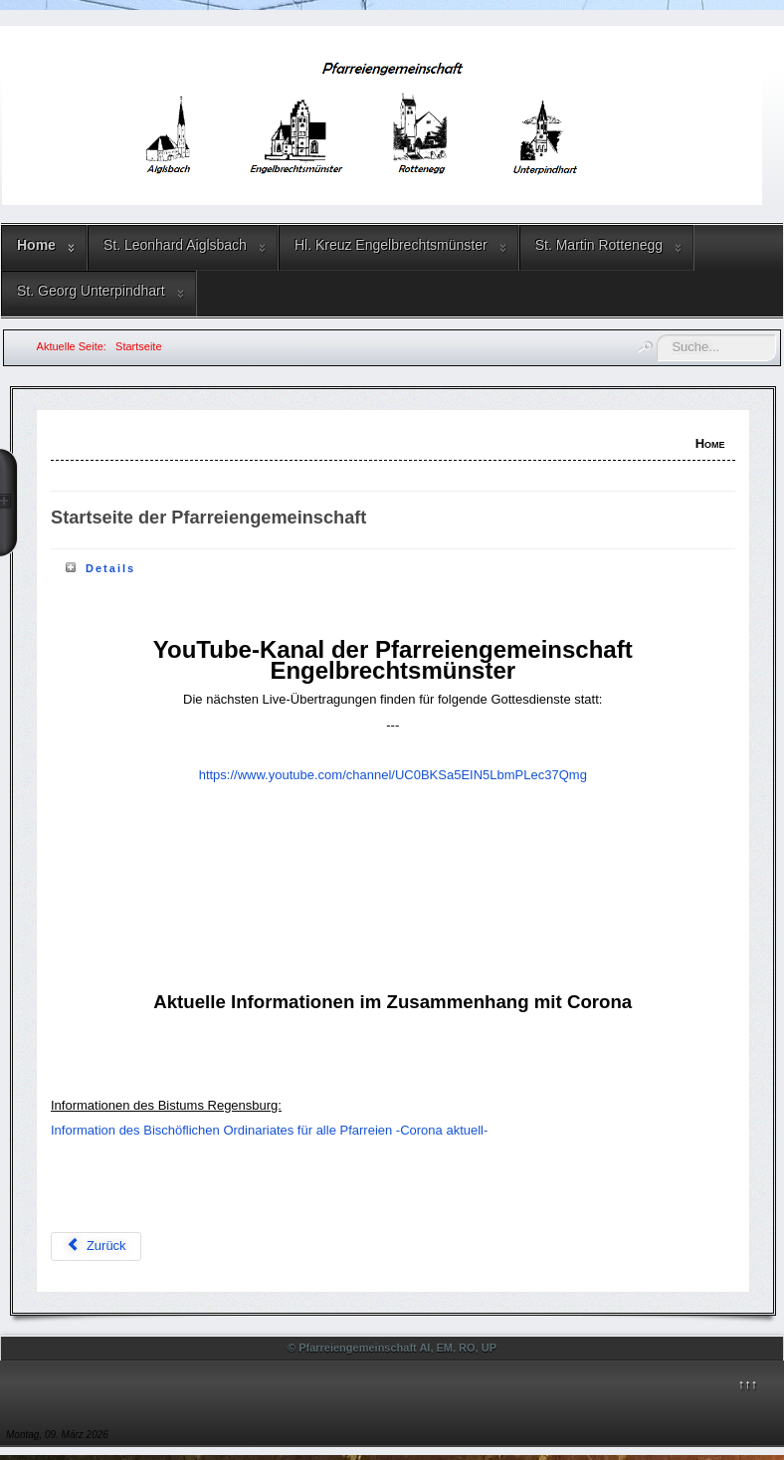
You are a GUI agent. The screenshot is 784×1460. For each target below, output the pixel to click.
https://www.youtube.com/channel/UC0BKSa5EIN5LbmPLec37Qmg (393, 774)
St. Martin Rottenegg (599, 245)
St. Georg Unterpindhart (91, 291)
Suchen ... (657, 334)
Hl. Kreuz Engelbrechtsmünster (391, 245)
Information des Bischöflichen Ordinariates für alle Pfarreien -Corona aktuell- (269, 1130)
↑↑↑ (748, 1383)
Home (36, 245)
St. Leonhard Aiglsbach (175, 245)
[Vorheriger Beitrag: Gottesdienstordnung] (96, 1246)
